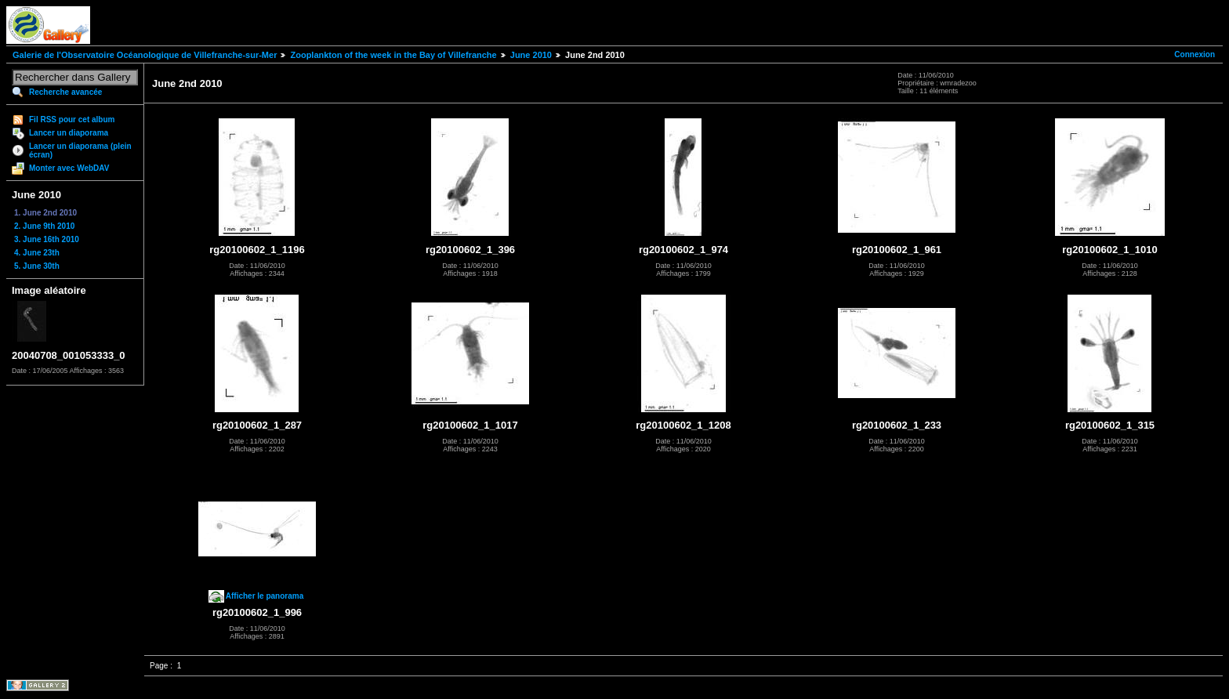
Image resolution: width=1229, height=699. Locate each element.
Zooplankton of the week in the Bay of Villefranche (393, 55)
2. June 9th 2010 (44, 226)
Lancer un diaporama (68, 133)
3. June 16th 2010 (46, 239)
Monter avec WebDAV (69, 168)
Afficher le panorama (264, 596)
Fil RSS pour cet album (71, 119)
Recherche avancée (65, 92)
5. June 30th (37, 266)
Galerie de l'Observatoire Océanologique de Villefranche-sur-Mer (145, 55)
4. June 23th (37, 252)
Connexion (1194, 54)
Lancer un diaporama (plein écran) (80, 150)
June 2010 (531, 55)
